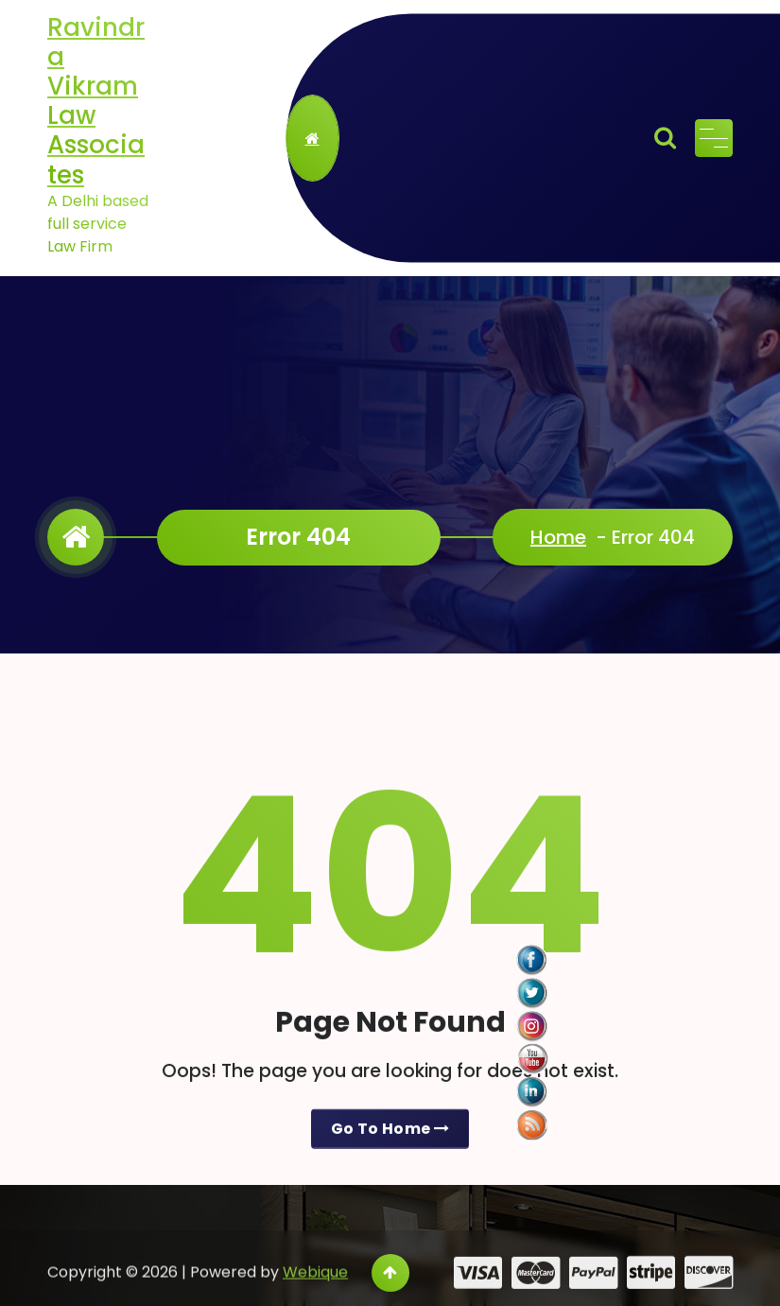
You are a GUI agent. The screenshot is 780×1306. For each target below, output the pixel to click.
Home (558, 537)
